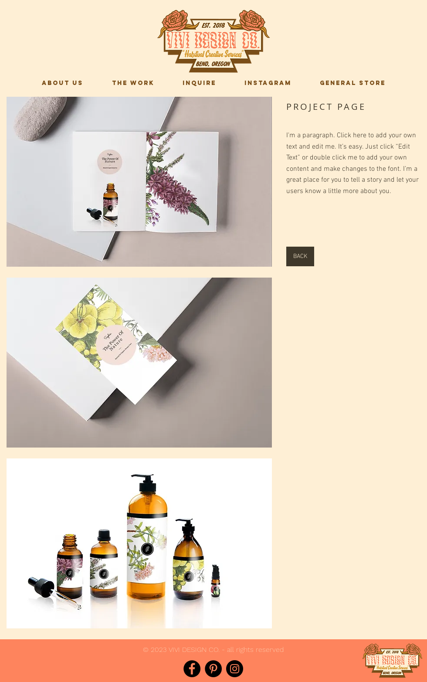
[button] (139, 182)
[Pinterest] (213, 668)
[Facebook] (191, 668)
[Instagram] (234, 668)
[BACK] (300, 256)
